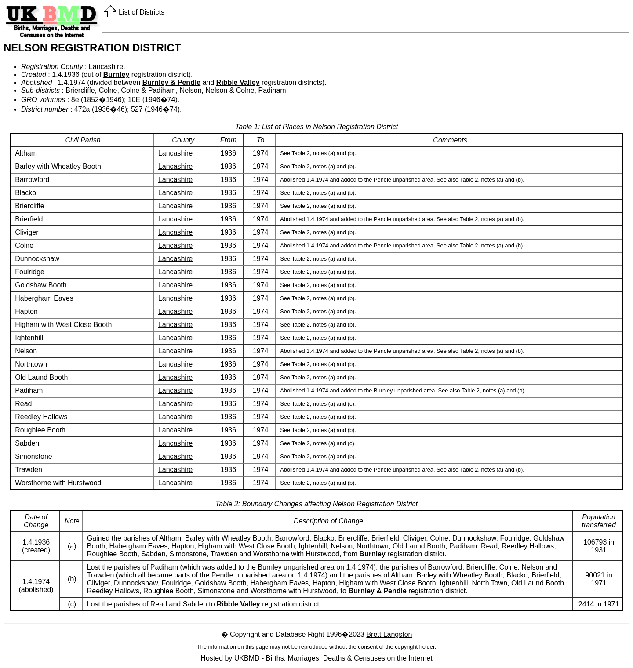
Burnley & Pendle (171, 82)
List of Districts (141, 12)
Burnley (116, 74)
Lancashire (175, 153)
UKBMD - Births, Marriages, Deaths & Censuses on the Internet (333, 658)
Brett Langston (389, 634)
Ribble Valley (238, 82)
